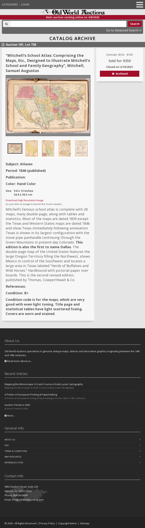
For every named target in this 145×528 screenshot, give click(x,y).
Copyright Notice (67, 523)
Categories (10, 4)
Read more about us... (18, 361)
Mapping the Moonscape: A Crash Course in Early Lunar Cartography (44, 384)
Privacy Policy (47, 523)
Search (135, 24)
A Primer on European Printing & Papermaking (31, 394)
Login (25, 4)
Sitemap (84, 523)
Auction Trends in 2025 (17, 405)
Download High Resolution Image (24, 200)
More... (10, 415)
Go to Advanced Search (123, 30)
